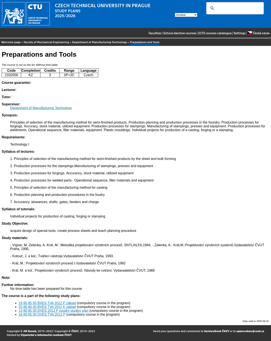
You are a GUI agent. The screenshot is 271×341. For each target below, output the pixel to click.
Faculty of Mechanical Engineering (46, 42)
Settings (240, 33)
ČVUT (75, 331)
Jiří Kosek (29, 331)
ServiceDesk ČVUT (216, 331)
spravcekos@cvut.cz (250, 331)
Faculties (155, 33)
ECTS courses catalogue (215, 33)
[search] (234, 8)
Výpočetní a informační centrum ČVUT (46, 334)
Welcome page (11, 42)
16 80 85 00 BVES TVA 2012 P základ (47, 303)
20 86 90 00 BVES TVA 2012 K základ (47, 307)
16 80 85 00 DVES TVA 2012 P (42, 314)
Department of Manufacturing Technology (99, 42)
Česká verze (258, 33)
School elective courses (179, 33)
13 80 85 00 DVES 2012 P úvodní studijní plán (53, 310)
